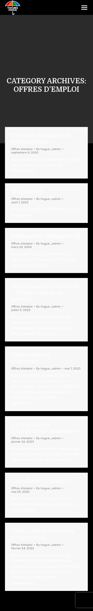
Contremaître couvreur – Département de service (45, 293)
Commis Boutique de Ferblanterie (41, 138)
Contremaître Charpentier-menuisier (45, 427)
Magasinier (27, 191)
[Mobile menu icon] (84, 7)
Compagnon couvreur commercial (42, 534)
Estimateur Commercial (46, 236)
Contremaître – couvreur (33, 358)
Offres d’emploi (21, 149)
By (48, 149)
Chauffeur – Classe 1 (39, 480)
